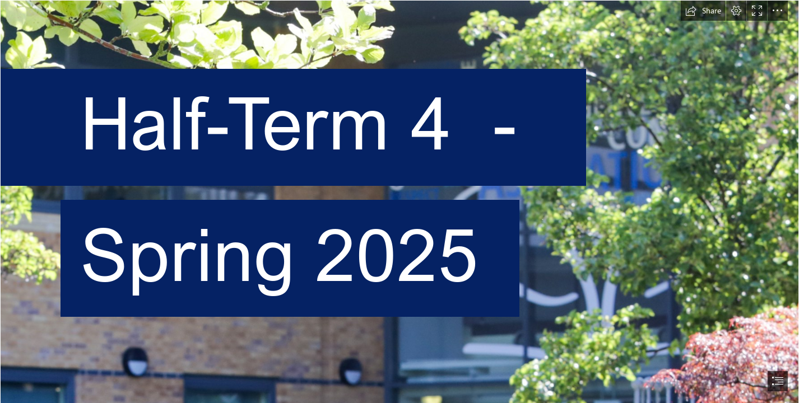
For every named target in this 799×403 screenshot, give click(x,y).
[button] (703, 11)
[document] (399, 201)
